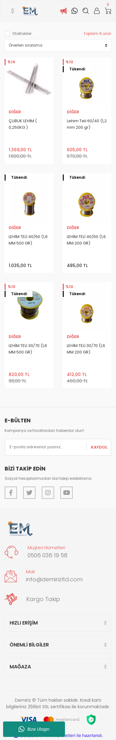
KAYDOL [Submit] (99, 447)
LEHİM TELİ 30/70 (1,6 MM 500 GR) (28, 349)
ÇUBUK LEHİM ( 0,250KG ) (23, 124)
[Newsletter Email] (58, 447)
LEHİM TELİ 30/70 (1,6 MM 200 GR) (86, 349)
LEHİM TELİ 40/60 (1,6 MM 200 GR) (86, 240)
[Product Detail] (11, 62)
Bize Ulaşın (34, 729)
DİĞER (15, 112)
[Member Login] (96, 10)
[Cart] (108, 10)
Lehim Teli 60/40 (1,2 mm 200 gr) (87, 124)
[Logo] (29, 11)
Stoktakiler (22, 33)
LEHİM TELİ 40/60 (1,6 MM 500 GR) (28, 240)
